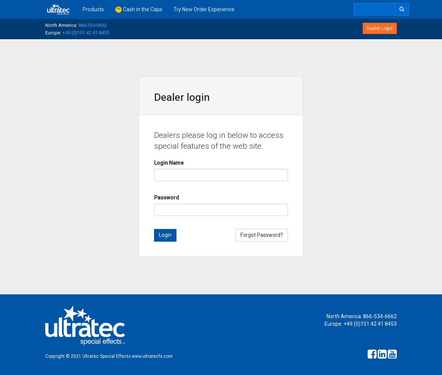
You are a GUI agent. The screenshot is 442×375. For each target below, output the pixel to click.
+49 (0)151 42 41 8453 (85, 32)
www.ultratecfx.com (152, 356)
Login (165, 235)
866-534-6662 (93, 25)
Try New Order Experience (204, 9)
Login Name (169, 163)
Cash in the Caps (138, 9)
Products (93, 9)
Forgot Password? (261, 235)
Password (166, 198)
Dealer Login (380, 28)
